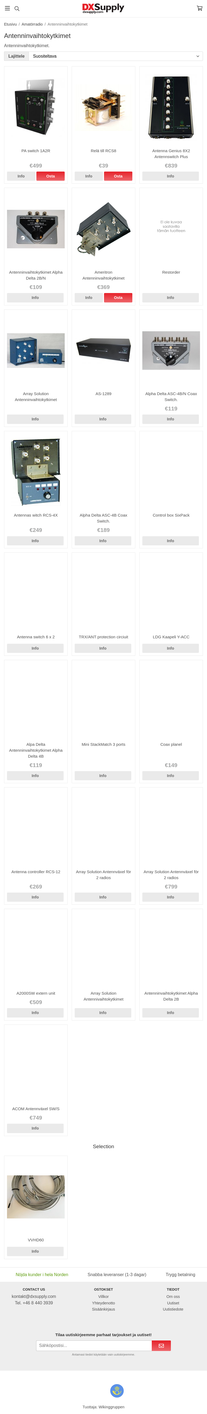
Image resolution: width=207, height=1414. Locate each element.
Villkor (103, 1296)
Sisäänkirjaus (103, 1309)
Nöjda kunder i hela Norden (42, 1274)
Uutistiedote (173, 1309)
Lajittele (16, 56)
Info (21, 176)
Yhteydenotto (103, 1303)
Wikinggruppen (112, 1407)
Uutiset (173, 1303)
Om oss (173, 1296)
